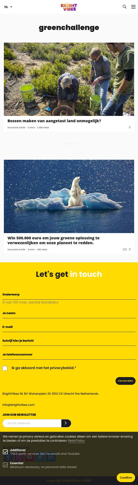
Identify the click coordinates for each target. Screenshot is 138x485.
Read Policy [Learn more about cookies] (76, 441)
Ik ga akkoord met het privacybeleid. (43, 367)
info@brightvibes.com (18, 405)
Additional (17, 450)
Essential (16, 463)
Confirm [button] (126, 478)
